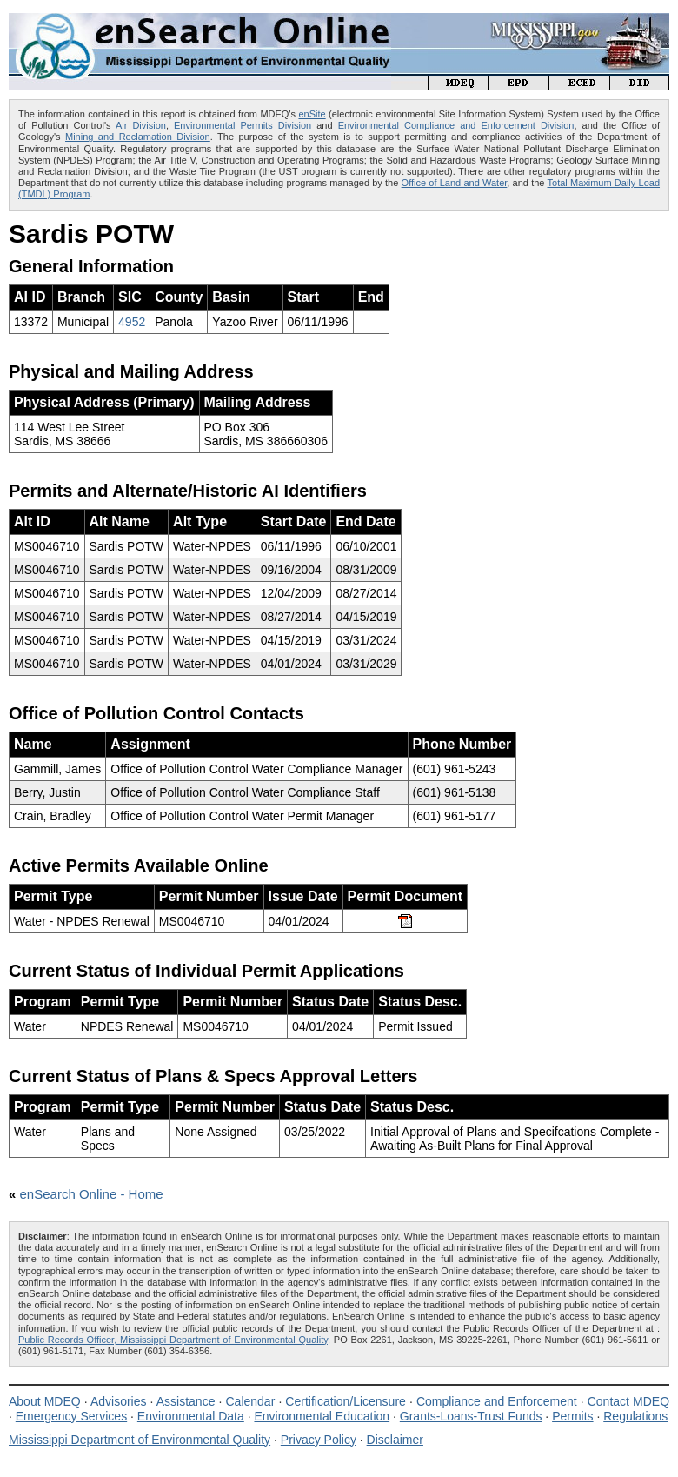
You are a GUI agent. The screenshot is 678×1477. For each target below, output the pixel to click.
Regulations (635, 1416)
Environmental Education (321, 1416)
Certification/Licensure (345, 1401)
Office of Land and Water (455, 182)
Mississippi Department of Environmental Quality (139, 1440)
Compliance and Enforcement (496, 1401)
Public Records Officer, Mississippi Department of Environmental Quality (173, 1339)
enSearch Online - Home (91, 1193)
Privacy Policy (318, 1440)
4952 (131, 322)
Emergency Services (71, 1416)
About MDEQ (45, 1401)
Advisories (118, 1401)
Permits (572, 1416)
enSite (311, 114)
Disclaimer (395, 1440)
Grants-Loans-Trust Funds (471, 1416)
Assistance (186, 1401)
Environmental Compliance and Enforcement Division (456, 125)
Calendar (250, 1401)
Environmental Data (190, 1416)
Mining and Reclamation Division (137, 136)
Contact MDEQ (628, 1401)
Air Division (141, 125)
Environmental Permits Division (242, 125)
